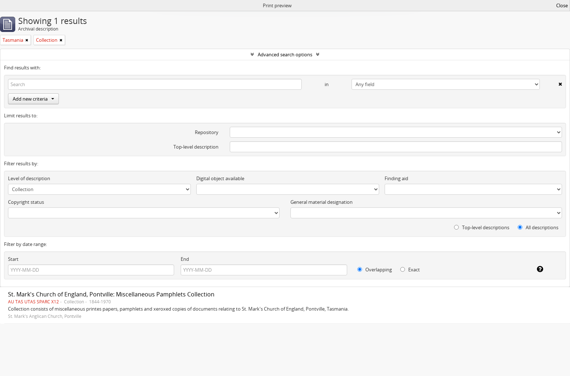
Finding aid (396, 178)
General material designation (321, 202)
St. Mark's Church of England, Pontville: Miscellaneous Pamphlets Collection (111, 294)
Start (13, 259)
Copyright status (26, 202)
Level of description (29, 178)
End (185, 259)
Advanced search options (285, 54)
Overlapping (374, 269)
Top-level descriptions (481, 227)
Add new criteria (33, 99)
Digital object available (220, 178)
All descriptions (538, 227)
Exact (410, 269)
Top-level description (195, 146)
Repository (206, 132)
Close (562, 5)
